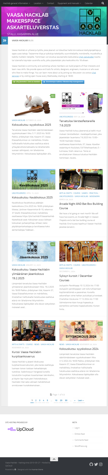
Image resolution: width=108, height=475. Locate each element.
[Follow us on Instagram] (101, 464)
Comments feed (81, 440)
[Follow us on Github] (91, 464)
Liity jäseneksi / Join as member (26, 82)
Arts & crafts (65, 193)
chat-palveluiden (86, 57)
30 (66, 400)
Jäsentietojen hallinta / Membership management (63, 82)
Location (37, 3)
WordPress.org (81, 446)
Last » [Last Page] (81, 400)
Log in (77, 428)
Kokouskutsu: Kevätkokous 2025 (32, 197)
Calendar (89, 3)
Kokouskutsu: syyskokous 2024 (78, 349)
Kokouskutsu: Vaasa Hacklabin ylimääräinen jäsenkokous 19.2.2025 (31, 274)
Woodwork (94, 196)
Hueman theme (37, 469)
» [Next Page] (74, 400)
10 (56, 400)
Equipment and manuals (68, 3)
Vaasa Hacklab (18, 120)
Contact (50, 3)
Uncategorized (66, 117)
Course (76, 193)
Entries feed (80, 434)
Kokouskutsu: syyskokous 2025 (31, 124)
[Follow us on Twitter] (96, 464)
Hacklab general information (15, 3)
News (36, 344)
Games (85, 193)
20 (61, 400)
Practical (93, 193)
